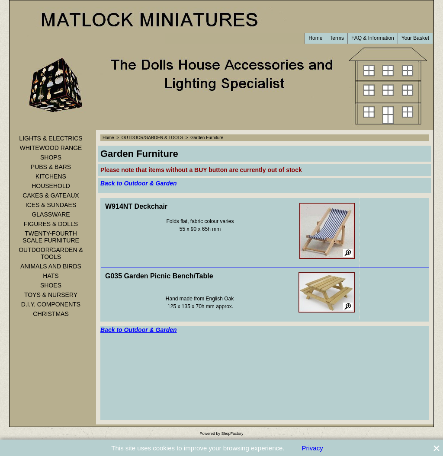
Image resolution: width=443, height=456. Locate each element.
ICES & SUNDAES (51, 204)
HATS (50, 275)
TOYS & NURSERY (50, 294)
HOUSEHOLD (51, 185)
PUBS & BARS (51, 166)
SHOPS (50, 157)
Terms (337, 38)
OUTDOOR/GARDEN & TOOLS (51, 253)
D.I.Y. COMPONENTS (50, 304)
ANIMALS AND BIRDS (50, 266)
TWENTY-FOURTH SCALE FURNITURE (50, 237)
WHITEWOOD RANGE (51, 147)
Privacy (312, 448)
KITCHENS (50, 176)
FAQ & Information (372, 38)
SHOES (50, 285)
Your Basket (415, 38)
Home (315, 38)
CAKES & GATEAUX (50, 195)
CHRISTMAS (50, 313)
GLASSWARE (51, 214)
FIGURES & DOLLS (51, 223)
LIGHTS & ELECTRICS (50, 138)
